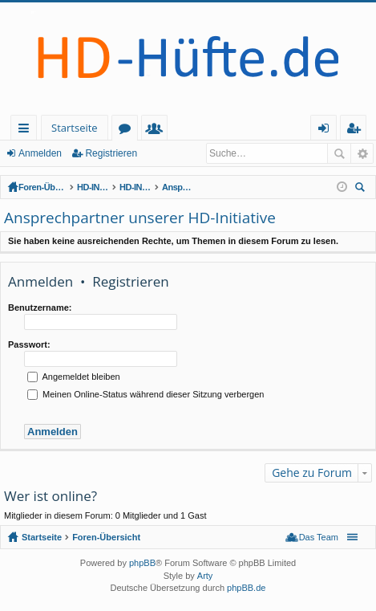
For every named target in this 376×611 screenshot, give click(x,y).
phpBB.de (246, 588)
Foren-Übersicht (50, 187)
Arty (205, 575)
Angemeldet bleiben (73, 376)
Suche (339, 153)
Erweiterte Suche (362, 153)
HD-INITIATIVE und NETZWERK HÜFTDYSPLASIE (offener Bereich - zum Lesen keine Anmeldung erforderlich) (125, 187)
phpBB (142, 563)
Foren (128, 130)
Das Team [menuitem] (318, 537)
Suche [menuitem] (362, 189)
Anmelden (40, 153)
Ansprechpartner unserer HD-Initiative (274, 187)
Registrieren (111, 153)
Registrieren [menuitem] (357, 130)
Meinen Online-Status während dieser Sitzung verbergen (145, 394)
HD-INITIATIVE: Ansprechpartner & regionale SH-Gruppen (200, 187)
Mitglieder (157, 130)
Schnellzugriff (27, 130)
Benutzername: (39, 307)
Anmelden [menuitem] (328, 130)
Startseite (74, 127)
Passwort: (29, 344)
